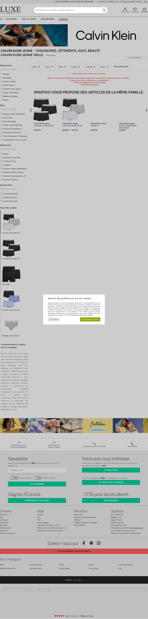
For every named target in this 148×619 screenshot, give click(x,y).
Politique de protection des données (81, 315)
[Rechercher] (104, 10)
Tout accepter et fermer (90, 319)
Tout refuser (53, 319)
